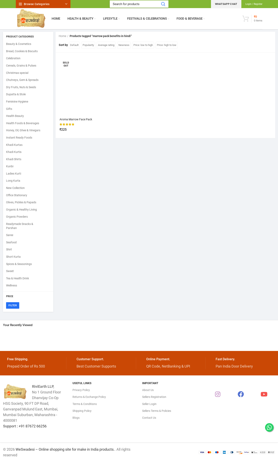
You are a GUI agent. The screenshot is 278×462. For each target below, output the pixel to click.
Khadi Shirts (13, 159)
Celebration (13, 58)
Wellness (11, 285)
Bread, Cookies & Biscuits (22, 51)
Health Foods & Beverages (22, 123)
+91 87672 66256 (33, 426)
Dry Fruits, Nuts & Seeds (21, 87)
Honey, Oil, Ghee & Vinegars (23, 130)
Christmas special (17, 72)
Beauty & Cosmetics (18, 44)
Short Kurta (13, 256)
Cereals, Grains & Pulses (21, 65)
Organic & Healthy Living (21, 209)
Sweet (10, 271)
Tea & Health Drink (17, 278)
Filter (13, 305)
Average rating (106, 45)
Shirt (9, 249)
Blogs (76, 417)
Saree (9, 235)
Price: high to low (166, 45)
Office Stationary (16, 195)
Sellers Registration (154, 396)
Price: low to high (143, 45)
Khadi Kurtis (13, 152)
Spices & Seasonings (19, 264)
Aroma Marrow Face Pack (76, 119)
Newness (123, 45)
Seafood (11, 242)
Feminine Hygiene (17, 101)
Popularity (88, 45)
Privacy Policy (81, 390)
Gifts (9, 108)
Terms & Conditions (84, 404)
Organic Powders (17, 216)
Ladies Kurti (13, 173)
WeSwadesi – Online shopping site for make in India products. (65, 449)
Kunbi (9, 166)
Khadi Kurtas (14, 144)
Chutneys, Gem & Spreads (22, 80)
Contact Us (149, 417)
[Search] (139, 4)
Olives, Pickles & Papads (21, 202)
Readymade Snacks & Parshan (19, 226)
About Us (148, 390)
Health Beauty (15, 116)
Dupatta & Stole (16, 94)
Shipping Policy (82, 410)
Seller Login (149, 404)
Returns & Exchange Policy (89, 396)
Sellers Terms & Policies (156, 410)
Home (62, 36)
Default (74, 45)
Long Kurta (13, 180)
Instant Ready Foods (19, 137)
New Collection (15, 188)
